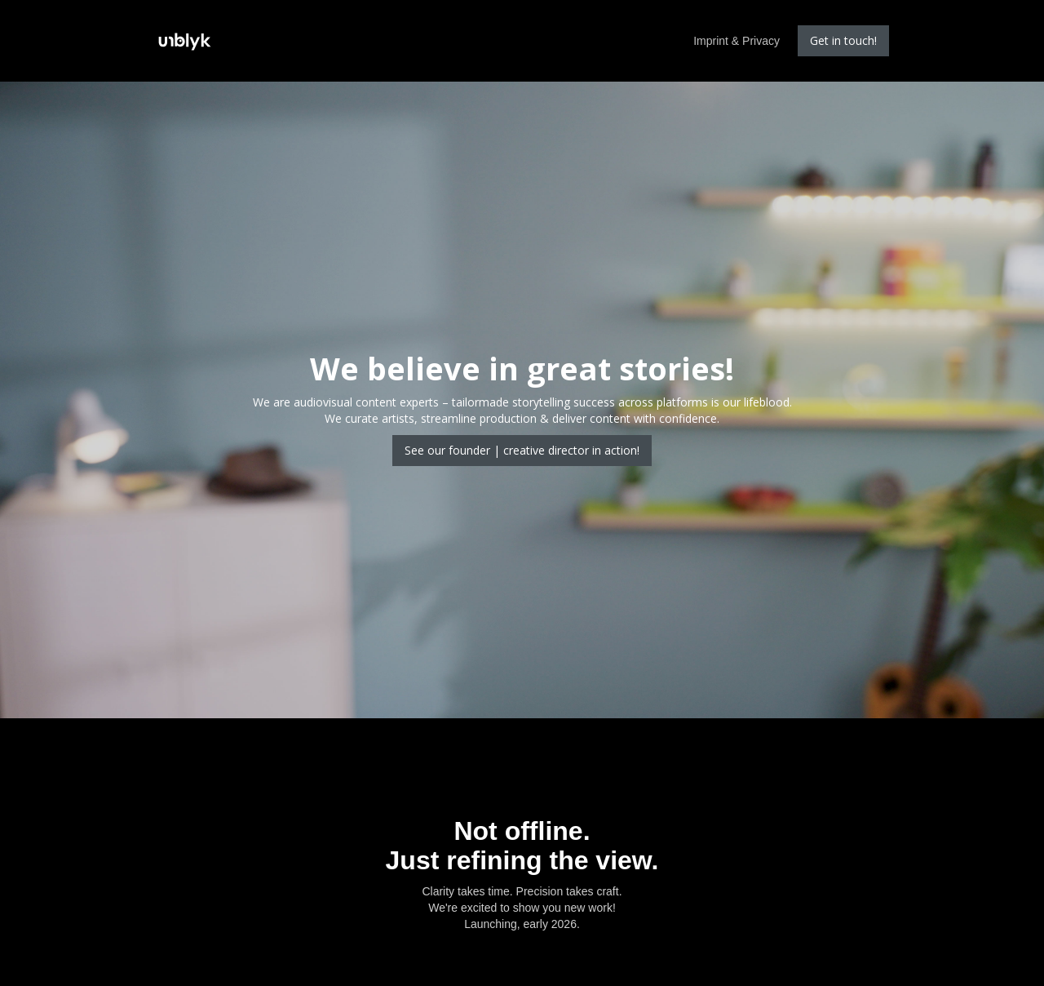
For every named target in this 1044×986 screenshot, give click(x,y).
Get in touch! (843, 40)
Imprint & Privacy (736, 40)
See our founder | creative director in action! (522, 450)
